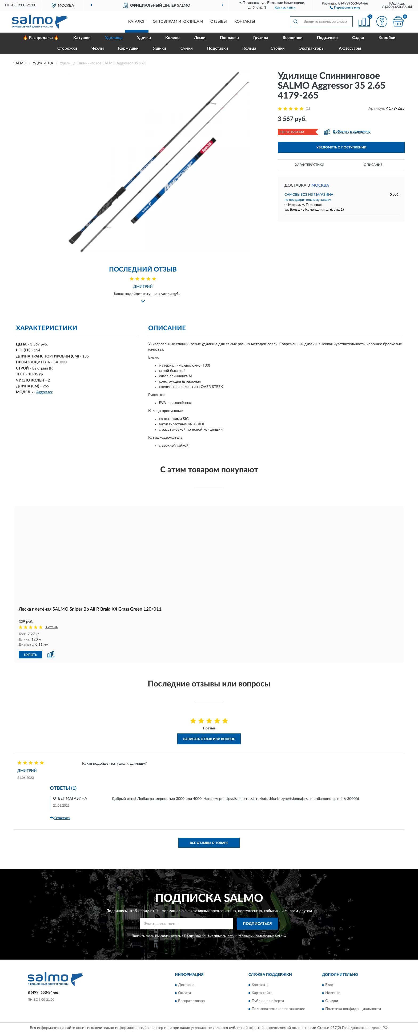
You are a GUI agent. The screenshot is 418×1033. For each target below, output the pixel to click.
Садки (358, 38)
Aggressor (44, 392)
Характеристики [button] (309, 164)
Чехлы (97, 48)
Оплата (184, 993)
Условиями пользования (256, 935)
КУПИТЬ (30, 654)
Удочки (144, 38)
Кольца (249, 48)
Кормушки (128, 48)
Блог (329, 985)
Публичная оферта (268, 1001)
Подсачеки (327, 38)
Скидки (331, 1001)
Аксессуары (350, 48)
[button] (345, 7)
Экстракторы (311, 48)
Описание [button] (373, 164)
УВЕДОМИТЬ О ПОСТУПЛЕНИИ (341, 147)
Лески (200, 38)
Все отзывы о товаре (209, 842)
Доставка (186, 985)
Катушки (82, 38)
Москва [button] (320, 185)
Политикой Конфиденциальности (209, 935)
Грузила (260, 38)
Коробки (387, 38)
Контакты (244, 21)
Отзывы (218, 21)
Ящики (159, 48)
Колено (172, 38)
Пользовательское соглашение (278, 1009)
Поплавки (229, 38)
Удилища (114, 38)
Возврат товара (191, 1001)
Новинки (332, 993)
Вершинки (293, 38)
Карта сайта (262, 993)
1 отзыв (51, 627)
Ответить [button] (60, 818)
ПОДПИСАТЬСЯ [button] (257, 923)
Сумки (186, 48)
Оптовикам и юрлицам (178, 21)
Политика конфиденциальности (353, 1009)
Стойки (278, 48)
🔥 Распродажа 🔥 (41, 38)
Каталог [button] (136, 21)
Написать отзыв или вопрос (209, 738)
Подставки (217, 48)
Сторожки (67, 48)
